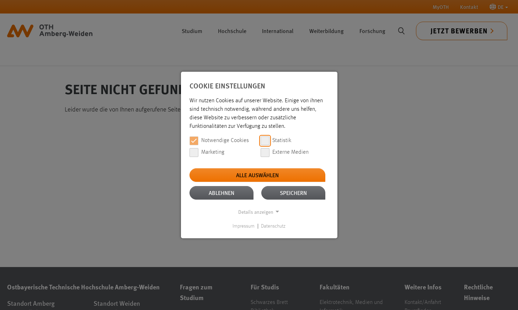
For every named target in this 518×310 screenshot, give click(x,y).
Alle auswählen (257, 175)
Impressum (244, 226)
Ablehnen (221, 193)
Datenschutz (273, 226)
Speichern (293, 193)
